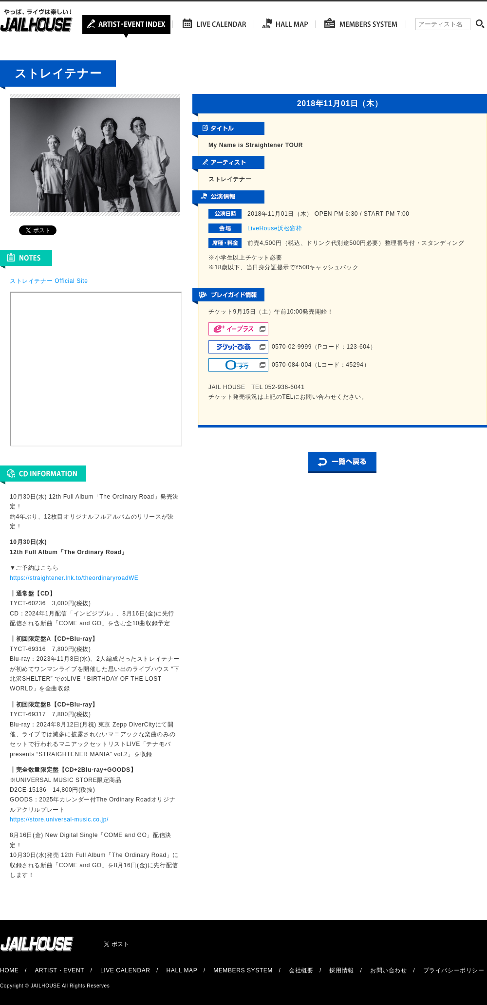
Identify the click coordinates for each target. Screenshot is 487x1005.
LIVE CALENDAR (125, 970)
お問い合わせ (388, 970)
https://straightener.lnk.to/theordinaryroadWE (74, 578)
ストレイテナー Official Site (49, 281)
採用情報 (341, 970)
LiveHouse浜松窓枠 (274, 228)
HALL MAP (182, 970)
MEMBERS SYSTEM (243, 970)
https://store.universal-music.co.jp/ (59, 819)
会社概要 (301, 970)
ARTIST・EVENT (59, 970)
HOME (9, 970)
